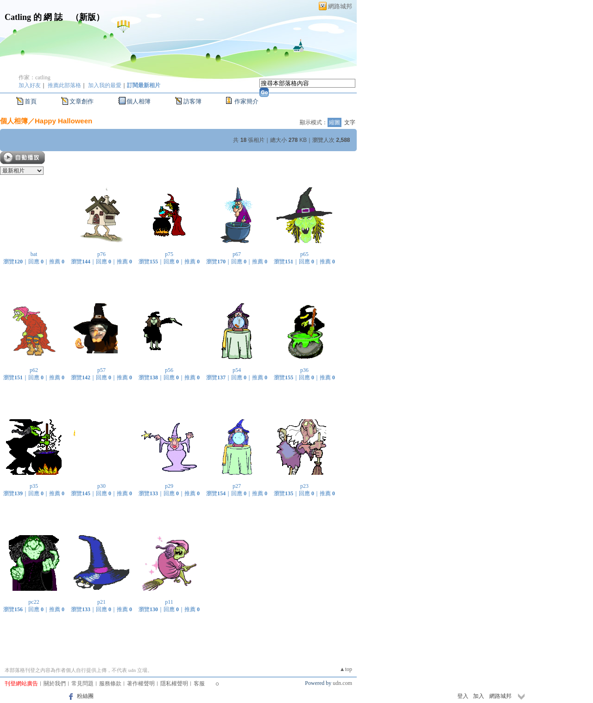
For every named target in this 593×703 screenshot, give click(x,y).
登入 (462, 696)
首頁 (31, 101)
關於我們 (55, 683)
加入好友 (30, 85)
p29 (169, 486)
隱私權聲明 (174, 683)
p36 (304, 370)
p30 (101, 486)
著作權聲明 (141, 683)
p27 (237, 486)
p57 (101, 370)
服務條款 (110, 683)
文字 (349, 122)
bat (34, 254)
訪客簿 (192, 101)
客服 (199, 683)
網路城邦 (340, 6)
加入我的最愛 (104, 85)
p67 (237, 254)
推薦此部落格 (64, 85)
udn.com (342, 683)
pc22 (33, 602)
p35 (34, 486)
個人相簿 (138, 101)
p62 (34, 370)
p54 (237, 370)
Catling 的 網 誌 (34, 17)
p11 (169, 602)
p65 (304, 254)
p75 (169, 254)
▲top (346, 669)
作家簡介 (246, 101)
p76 (101, 254)
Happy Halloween (63, 121)
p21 (101, 602)
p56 (169, 370)
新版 (87, 17)
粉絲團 (85, 696)
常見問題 (82, 683)
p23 (304, 486)
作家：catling (34, 77)
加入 (478, 696)
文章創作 (81, 101)
